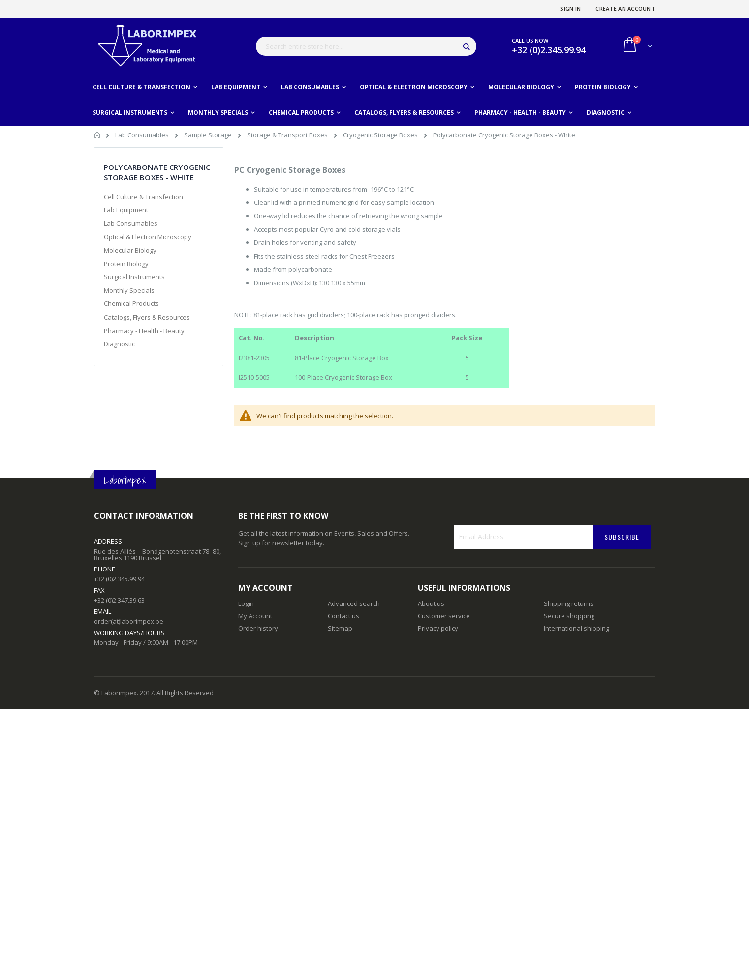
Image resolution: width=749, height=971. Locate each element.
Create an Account (625, 8)
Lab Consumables (142, 135)
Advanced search (354, 603)
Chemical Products (131, 303)
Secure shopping (569, 615)
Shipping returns (568, 603)
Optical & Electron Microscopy (147, 237)
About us (431, 603)
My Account (255, 615)
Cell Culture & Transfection (143, 196)
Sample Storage (208, 135)
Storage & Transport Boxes (288, 135)
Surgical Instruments (134, 276)
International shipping (576, 628)
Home (97, 136)
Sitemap (340, 628)
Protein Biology (126, 263)
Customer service (444, 615)
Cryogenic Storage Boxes (381, 135)
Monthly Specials (129, 290)
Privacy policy (438, 628)
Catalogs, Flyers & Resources (147, 317)
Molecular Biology (130, 250)
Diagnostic (119, 343)
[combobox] (366, 46)
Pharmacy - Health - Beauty (144, 330)
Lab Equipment (126, 209)
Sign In (570, 8)
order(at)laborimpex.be (128, 621)
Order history (258, 628)
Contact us (343, 615)
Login (246, 603)
